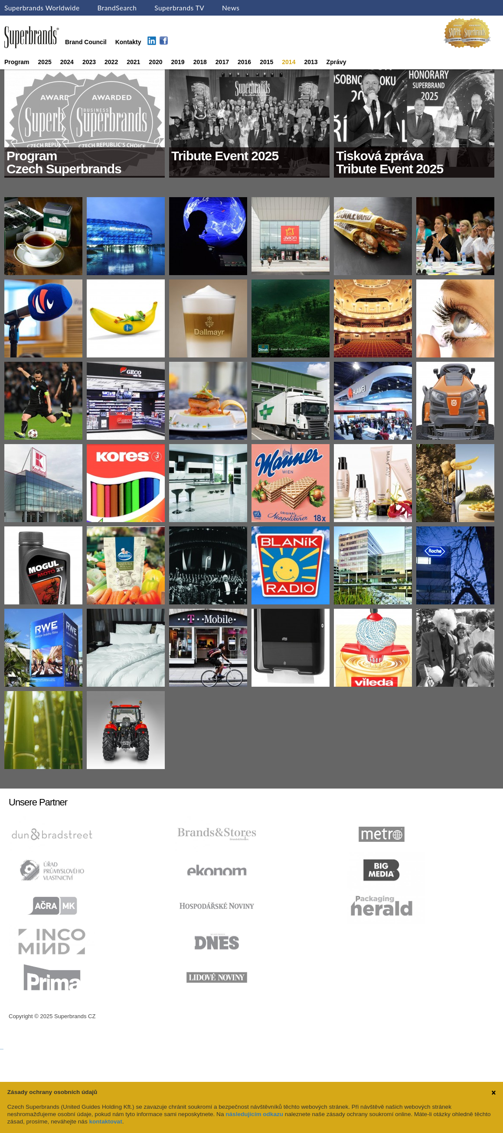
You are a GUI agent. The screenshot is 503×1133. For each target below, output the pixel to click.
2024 (67, 61)
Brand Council (86, 42)
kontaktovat (105, 1121)
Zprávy (336, 61)
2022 (111, 61)
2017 (222, 61)
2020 (155, 61)
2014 (288, 61)
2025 (45, 61)
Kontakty (128, 42)
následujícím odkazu (254, 1114)
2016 (244, 61)
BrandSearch (117, 8)
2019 (178, 61)
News (230, 8)
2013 (310, 61)
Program (16, 61)
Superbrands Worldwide (42, 8)
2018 (200, 61)
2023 (89, 61)
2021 (133, 61)
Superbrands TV (179, 8)
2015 (266, 61)
